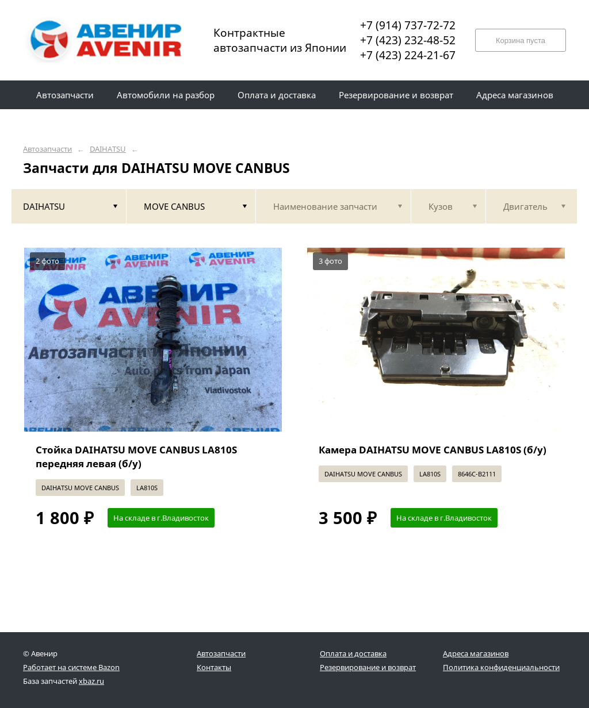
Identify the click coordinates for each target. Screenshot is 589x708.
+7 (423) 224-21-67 (408, 55)
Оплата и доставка (353, 653)
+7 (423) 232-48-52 (408, 40)
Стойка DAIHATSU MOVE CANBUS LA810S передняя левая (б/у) (136, 456)
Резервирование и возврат (368, 667)
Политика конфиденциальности (501, 667)
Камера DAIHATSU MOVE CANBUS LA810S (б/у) (432, 449)
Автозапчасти (47, 149)
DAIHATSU (108, 149)
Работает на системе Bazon (71, 667)
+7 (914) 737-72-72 (408, 25)
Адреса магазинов (475, 653)
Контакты (214, 667)
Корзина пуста (520, 40)
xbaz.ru (91, 681)
